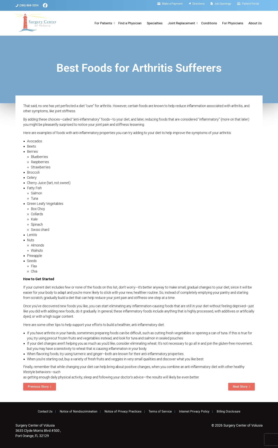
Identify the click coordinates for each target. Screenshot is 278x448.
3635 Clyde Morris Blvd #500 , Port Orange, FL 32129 (38, 430)
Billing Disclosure (228, 411)
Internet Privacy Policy (194, 411)
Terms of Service (160, 411)
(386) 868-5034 (27, 5)
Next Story (240, 386)
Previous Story (38, 386)
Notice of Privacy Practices (123, 411)
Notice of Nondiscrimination (78, 411)
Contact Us (45, 411)
